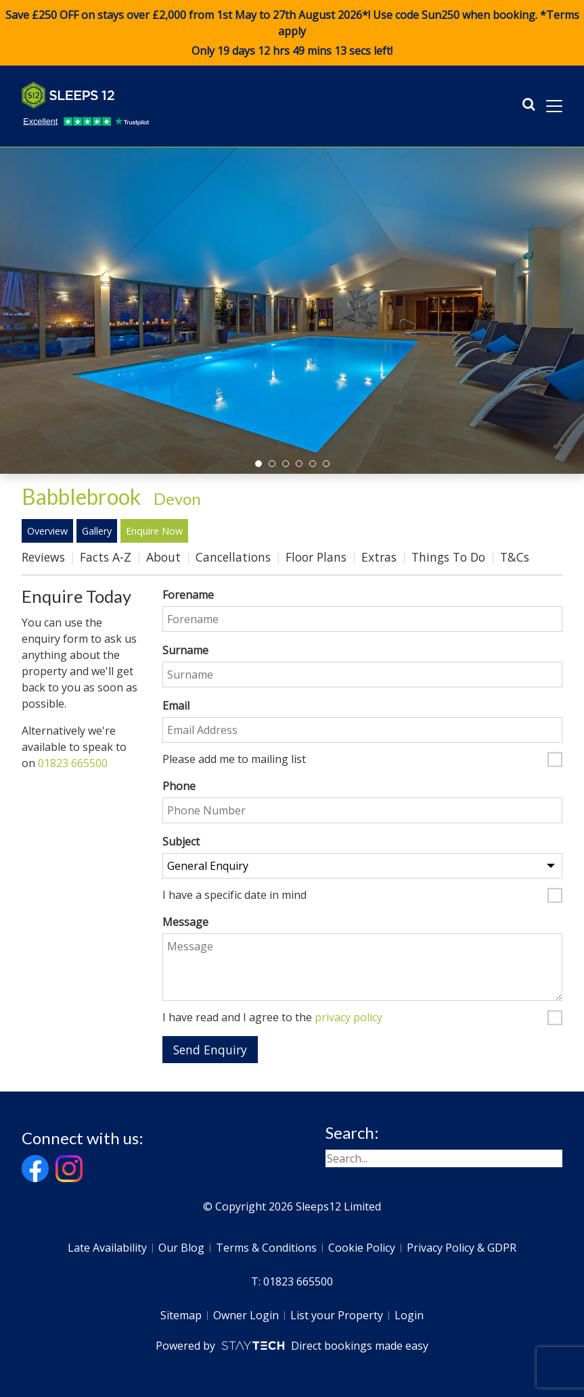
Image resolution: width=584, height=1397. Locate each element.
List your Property (336, 1315)
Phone (179, 786)
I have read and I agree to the (272, 1018)
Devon (177, 498)
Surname (185, 650)
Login (409, 1315)
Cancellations (233, 557)
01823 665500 (73, 763)
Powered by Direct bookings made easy (292, 1346)
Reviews (43, 557)
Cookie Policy (361, 1247)
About (163, 557)
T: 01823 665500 (292, 1281)
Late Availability (107, 1247)
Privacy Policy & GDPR (461, 1247)
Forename (188, 594)
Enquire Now (154, 530)
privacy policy (348, 1017)
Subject (181, 841)
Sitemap (181, 1315)
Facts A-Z (105, 557)
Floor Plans (316, 557)
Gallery (97, 530)
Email (175, 705)
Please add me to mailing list (234, 759)
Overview (47, 530)
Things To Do (448, 557)
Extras (379, 557)
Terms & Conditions (266, 1247)
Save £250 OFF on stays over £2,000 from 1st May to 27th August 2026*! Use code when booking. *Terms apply (292, 33)
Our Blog (181, 1247)
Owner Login (246, 1315)
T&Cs (514, 557)
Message (185, 921)
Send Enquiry (210, 1049)
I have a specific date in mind (234, 895)
